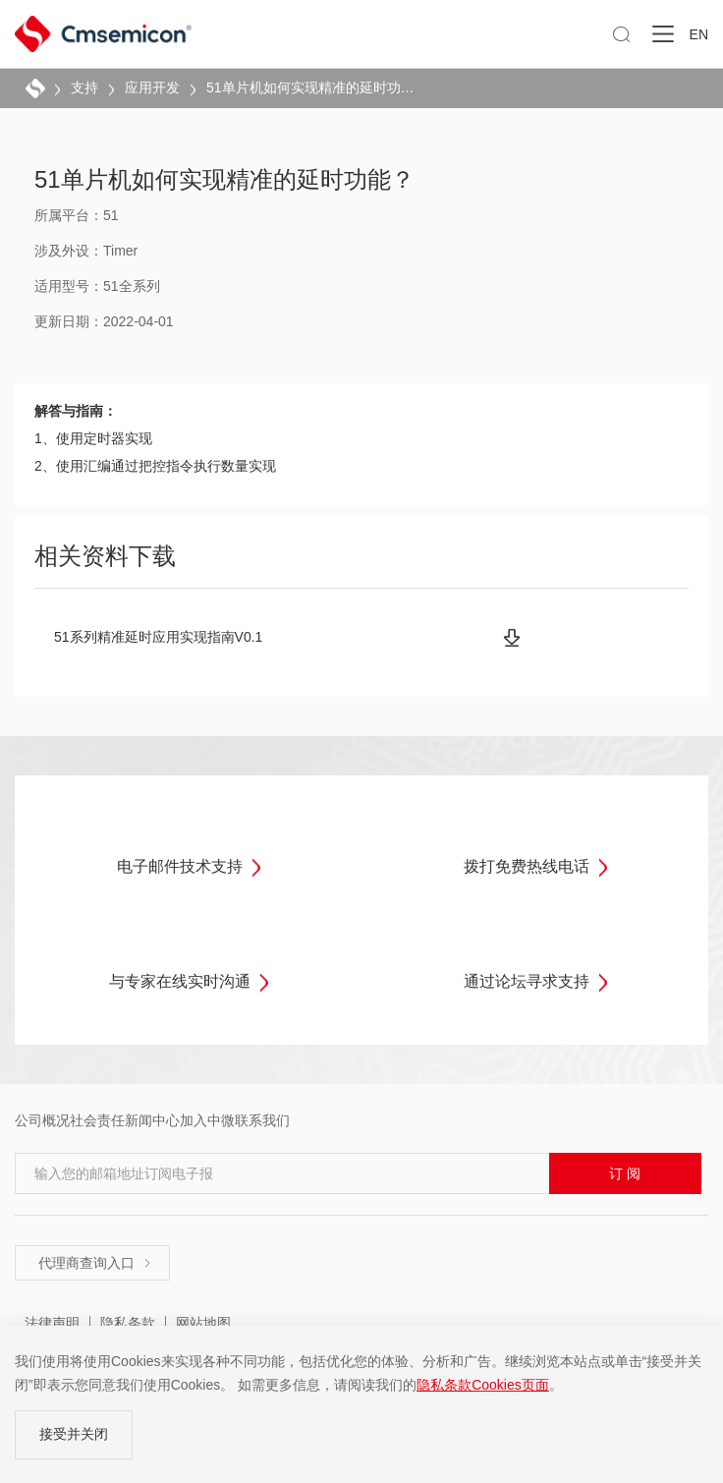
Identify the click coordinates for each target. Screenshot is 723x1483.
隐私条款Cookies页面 (483, 1385)
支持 (84, 87)
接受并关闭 (73, 1434)
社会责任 (97, 1120)
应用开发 (152, 87)
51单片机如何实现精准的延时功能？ (310, 87)
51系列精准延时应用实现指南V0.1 (158, 637)
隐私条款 (127, 1323)
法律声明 (52, 1323)
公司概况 (42, 1120)
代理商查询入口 (95, 1263)
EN (699, 34)
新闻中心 (152, 1120)
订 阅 (624, 1173)
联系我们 (262, 1120)
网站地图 (203, 1323)
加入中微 (207, 1120)
